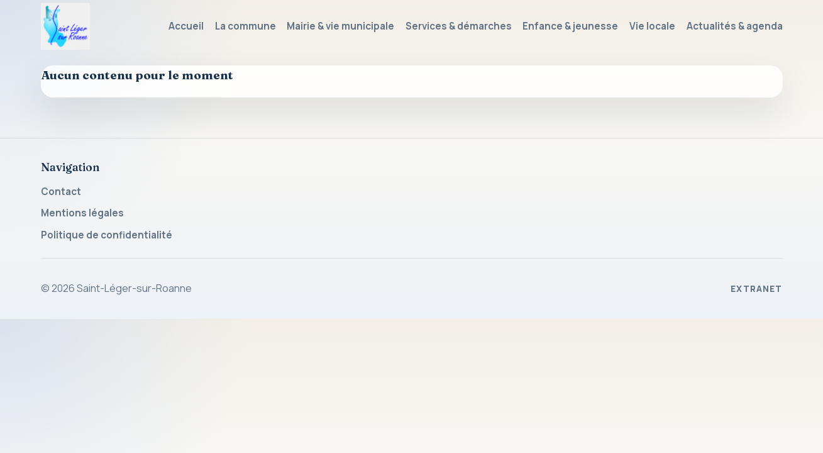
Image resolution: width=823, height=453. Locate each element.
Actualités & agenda (735, 26)
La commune (245, 26)
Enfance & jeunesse (570, 26)
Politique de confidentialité (106, 235)
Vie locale (652, 26)
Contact (61, 191)
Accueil (186, 26)
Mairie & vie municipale (340, 26)
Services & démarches (459, 26)
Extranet (757, 288)
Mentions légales (82, 213)
